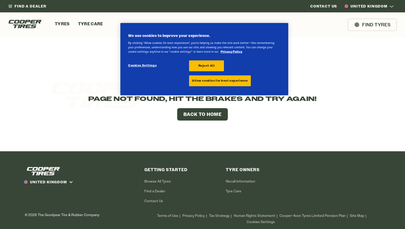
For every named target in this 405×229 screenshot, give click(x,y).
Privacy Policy (193, 216)
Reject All (206, 65)
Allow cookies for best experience (220, 80)
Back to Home (202, 114)
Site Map (357, 216)
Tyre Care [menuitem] (90, 24)
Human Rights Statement (254, 216)
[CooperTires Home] (25, 24)
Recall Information (240, 181)
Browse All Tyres (157, 181)
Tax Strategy (219, 216)
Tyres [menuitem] (62, 24)
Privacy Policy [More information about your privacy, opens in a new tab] (231, 51)
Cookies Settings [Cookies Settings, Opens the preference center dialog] (142, 65)
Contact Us (153, 201)
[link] (27, 6)
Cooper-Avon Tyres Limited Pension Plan (312, 216)
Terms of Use (167, 216)
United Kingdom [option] (365, 6)
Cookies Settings (261, 222)
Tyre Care (233, 191)
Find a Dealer (154, 191)
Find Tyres (372, 25)
